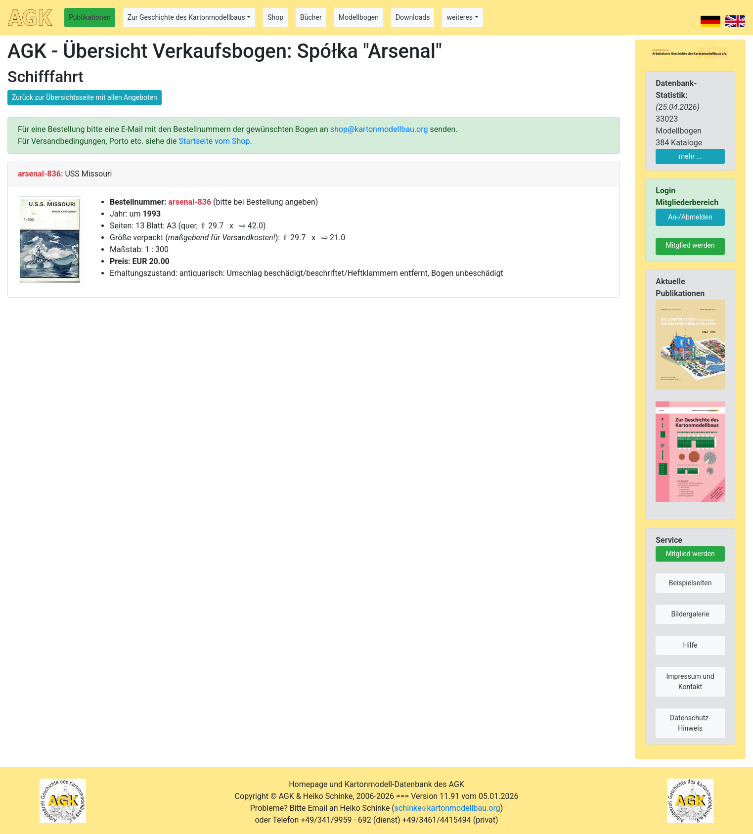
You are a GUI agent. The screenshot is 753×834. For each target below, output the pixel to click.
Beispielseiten (690, 583)
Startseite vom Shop (214, 141)
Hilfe (690, 645)
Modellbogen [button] (359, 17)
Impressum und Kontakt (690, 681)
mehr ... (690, 156)
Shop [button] (275, 17)
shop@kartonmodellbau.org (379, 129)
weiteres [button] (459, 17)
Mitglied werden (689, 245)
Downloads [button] (413, 17)
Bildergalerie (690, 614)
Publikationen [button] (90, 17)
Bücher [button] (311, 17)
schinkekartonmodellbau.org (447, 808)
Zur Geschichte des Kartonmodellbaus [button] (186, 17)
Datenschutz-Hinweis (690, 723)
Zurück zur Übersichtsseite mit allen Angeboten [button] (84, 97)
